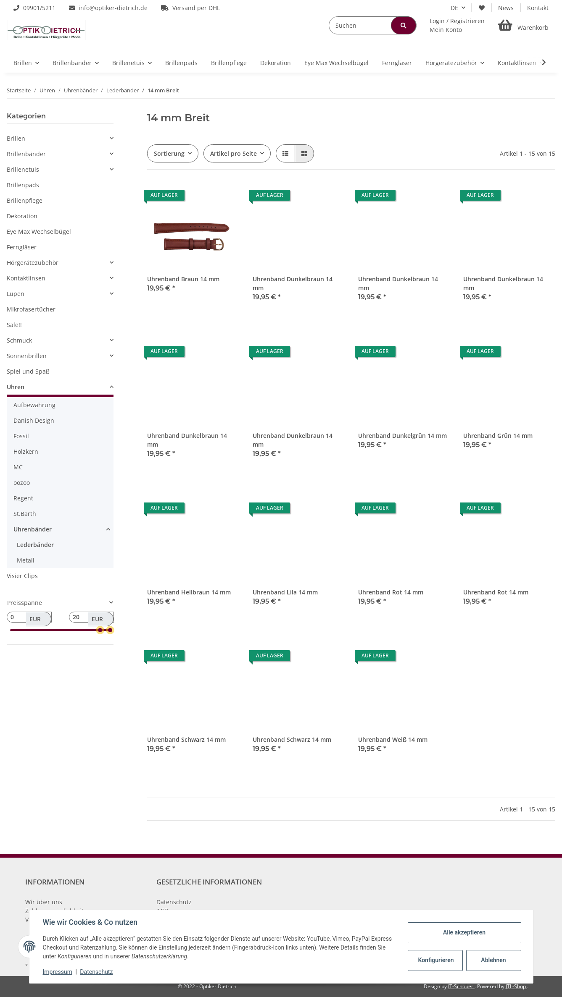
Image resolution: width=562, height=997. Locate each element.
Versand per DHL (190, 8)
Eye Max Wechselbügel (39, 232)
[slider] (100, 630)
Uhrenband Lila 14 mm (285, 592)
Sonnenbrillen (27, 356)
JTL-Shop (516, 986)
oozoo (21, 483)
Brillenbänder (26, 154)
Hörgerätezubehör (32, 263)
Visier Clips (22, 576)
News (506, 8)
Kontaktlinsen (26, 278)
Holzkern (25, 451)
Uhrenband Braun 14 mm (183, 279)
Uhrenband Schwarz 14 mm (186, 739)
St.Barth (24, 514)
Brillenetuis (23, 169)
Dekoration (22, 216)
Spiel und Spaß (28, 371)
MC (18, 467)
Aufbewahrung (34, 405)
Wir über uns (43, 902)
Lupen (15, 294)
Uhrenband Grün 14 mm (498, 436)
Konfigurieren (436, 960)
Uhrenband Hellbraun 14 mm (189, 592)
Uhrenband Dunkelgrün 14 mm (402, 436)
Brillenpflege (24, 200)
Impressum (57, 971)
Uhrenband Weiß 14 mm (392, 739)
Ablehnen (493, 960)
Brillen (16, 138)
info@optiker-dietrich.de (108, 8)
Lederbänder (35, 545)
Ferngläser (22, 247)
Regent (23, 498)
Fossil (21, 436)
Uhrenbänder (32, 529)
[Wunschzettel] (481, 8)
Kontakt (538, 8)
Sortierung (169, 153)
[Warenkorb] (523, 25)
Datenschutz (174, 902)
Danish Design (33, 420)
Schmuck (19, 340)
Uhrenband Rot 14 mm (390, 592)
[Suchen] (373, 25)
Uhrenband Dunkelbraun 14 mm (292, 283)
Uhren (15, 387)
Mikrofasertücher (31, 309)
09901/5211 (34, 8)
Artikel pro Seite (233, 153)
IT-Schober (461, 986)
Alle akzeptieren (464, 932)
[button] (457, 25)
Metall (25, 560)
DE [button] (454, 8)
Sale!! (14, 325)
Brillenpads (23, 185)
